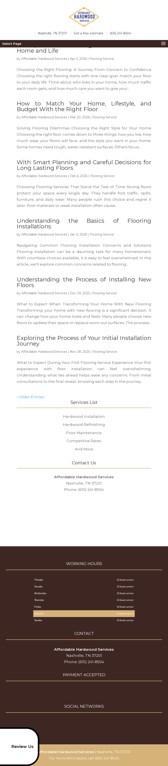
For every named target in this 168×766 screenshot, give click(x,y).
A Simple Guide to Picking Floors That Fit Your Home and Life (84, 48)
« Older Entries (30, 397)
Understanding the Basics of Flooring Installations (84, 223)
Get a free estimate (87, 33)
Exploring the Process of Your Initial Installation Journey (84, 340)
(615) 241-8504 (120, 33)
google (83, 722)
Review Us (18, 746)
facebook (75, 722)
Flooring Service (102, 59)
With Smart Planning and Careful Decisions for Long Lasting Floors (84, 165)
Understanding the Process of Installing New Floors (84, 282)
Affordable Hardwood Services (44, 59)
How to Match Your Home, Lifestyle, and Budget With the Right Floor (84, 106)
